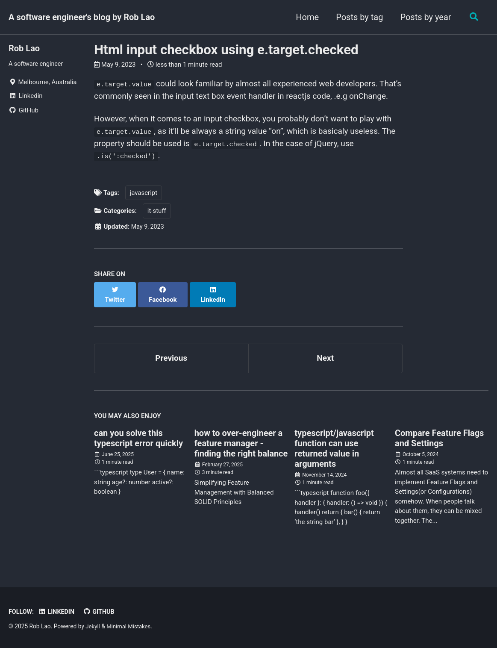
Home (305, 17)
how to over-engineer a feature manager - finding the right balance (241, 453)
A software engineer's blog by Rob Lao (82, 17)
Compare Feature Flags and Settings (439, 448)
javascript (144, 210)
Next (325, 367)
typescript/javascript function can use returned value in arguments (333, 458)
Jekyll (92, 626)
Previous (171, 367)
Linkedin (58, 612)
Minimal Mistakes (130, 626)
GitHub (101, 612)
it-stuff (156, 228)
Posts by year (423, 17)
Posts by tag (357, 17)
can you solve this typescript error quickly (138, 448)
